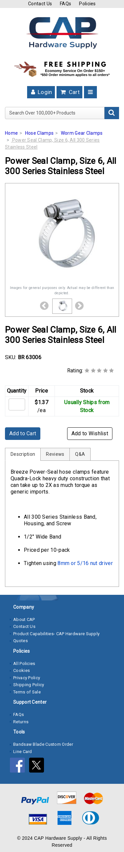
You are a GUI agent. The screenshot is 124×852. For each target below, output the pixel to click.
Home (11, 133)
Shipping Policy (28, 684)
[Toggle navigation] (90, 92)
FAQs (65, 3)
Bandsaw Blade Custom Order (43, 744)
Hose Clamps (39, 133)
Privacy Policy (26, 677)
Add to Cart (22, 433)
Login (41, 92)
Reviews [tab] (55, 454)
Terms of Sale (27, 691)
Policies (87, 3)
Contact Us (40, 3)
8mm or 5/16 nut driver (85, 563)
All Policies (24, 663)
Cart (69, 92)
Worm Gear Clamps (82, 133)
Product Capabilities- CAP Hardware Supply (56, 633)
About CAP (24, 619)
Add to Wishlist (89, 433)
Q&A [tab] (80, 454)
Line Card (22, 751)
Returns (20, 721)
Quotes (20, 640)
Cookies (21, 670)
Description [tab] (23, 454)
